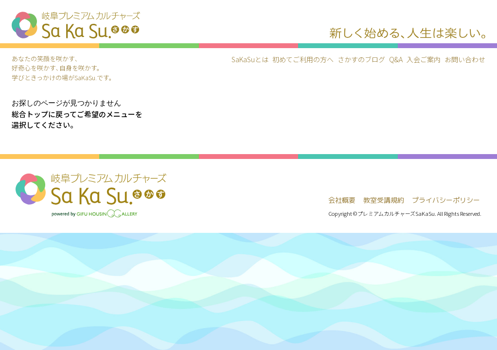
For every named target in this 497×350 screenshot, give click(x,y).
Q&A (396, 59)
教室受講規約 (383, 200)
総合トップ (30, 114)
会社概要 (341, 200)
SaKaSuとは (249, 59)
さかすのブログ (361, 59)
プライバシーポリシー (446, 200)
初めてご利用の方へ (303, 59)
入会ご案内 (424, 59)
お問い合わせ (464, 59)
